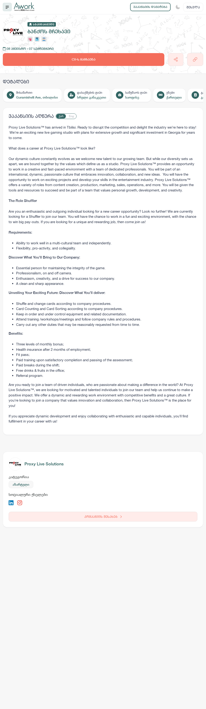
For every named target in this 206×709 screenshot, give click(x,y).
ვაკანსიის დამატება (150, 7)
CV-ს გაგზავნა (83, 59)
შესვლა (193, 7)
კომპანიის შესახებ (103, 516)
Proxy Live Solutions (44, 463)
